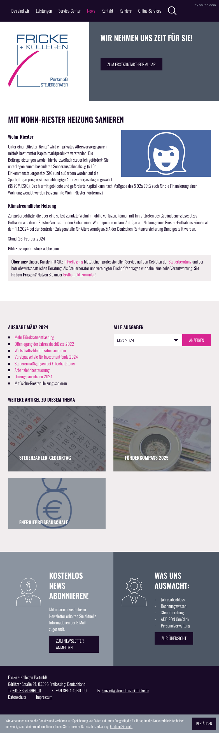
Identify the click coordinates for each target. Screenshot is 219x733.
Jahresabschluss (173, 599)
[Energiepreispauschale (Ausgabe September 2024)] (57, 503)
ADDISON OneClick (175, 619)
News (91, 11)
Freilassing (75, 261)
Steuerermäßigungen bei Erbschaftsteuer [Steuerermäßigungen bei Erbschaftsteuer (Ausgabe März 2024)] (45, 363)
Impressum (44, 697)
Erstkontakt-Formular (79, 274)
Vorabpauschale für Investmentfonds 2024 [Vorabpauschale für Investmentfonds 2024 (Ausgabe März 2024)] (46, 357)
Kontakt (107, 11)
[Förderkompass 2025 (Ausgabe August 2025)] (162, 438)
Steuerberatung (180, 261)
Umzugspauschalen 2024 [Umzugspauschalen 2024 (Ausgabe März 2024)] (33, 376)
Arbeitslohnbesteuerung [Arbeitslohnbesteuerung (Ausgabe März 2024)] (32, 370)
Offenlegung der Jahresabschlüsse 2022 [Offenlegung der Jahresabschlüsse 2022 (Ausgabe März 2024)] (44, 344)
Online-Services (149, 11)
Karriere (126, 11)
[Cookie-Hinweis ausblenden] (204, 724)
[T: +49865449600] (26, 690)
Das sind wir (20, 11)
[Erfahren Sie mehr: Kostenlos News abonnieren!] (74, 644)
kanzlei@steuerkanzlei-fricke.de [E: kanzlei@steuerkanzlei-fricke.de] (125, 690)
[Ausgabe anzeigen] (196, 340)
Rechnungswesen (174, 606)
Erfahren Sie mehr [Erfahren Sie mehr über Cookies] (121, 726)
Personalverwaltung (175, 625)
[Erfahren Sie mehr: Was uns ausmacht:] (174, 638)
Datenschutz (17, 697)
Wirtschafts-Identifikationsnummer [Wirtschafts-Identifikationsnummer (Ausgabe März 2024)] (40, 350)
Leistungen (44, 11)
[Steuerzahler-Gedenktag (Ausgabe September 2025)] (57, 438)
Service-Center (70, 11)
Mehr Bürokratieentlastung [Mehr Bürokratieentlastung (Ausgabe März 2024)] (34, 337)
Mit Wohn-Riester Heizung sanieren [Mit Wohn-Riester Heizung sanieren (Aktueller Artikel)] (41, 383)
